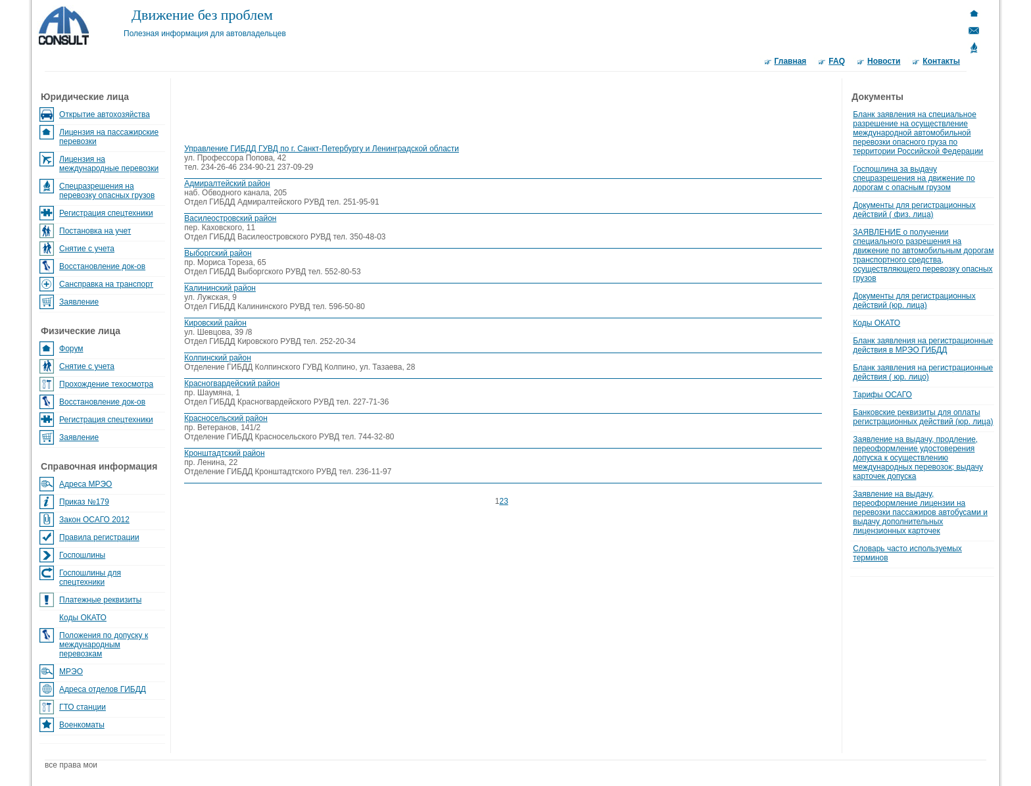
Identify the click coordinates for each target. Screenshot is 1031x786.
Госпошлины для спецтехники (90, 577)
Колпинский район (217, 357)
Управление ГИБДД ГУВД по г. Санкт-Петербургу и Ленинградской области (321, 148)
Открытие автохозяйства (104, 114)
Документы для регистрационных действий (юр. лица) (914, 300)
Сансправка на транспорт (106, 284)
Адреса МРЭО (85, 484)
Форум (71, 348)
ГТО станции (82, 707)
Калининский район (220, 288)
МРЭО (71, 671)
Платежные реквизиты (100, 599)
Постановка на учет (95, 230)
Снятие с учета (86, 248)
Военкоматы (82, 724)
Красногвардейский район (231, 383)
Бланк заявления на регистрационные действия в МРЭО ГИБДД (923, 345)
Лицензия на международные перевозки (108, 164)
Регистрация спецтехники (106, 213)
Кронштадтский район (224, 453)
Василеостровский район (230, 218)
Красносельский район (226, 418)
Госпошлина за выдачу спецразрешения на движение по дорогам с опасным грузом (914, 178)
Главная (791, 61)
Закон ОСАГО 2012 (94, 519)
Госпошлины (82, 555)
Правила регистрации (99, 537)
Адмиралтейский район (227, 183)
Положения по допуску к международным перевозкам (103, 644)
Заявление (79, 302)
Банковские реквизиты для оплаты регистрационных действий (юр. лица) (923, 417)
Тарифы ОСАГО (882, 394)
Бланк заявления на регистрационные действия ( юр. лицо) (923, 372)
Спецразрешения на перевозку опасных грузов (107, 191)
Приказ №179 (84, 501)
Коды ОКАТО (83, 617)
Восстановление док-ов (102, 266)
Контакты (941, 61)
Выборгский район (217, 253)
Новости (883, 61)
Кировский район (215, 323)
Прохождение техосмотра (106, 384)
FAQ (836, 61)
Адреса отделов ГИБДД (102, 689)
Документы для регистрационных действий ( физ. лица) (914, 210)
